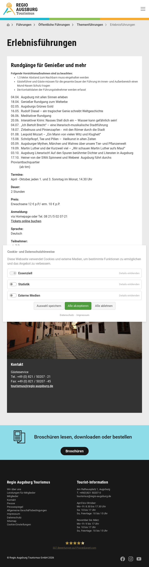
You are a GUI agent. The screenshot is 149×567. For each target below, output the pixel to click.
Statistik (24, 284)
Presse (11, 503)
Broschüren (75, 451)
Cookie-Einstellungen (19, 524)
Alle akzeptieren (78, 306)
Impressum (13, 513)
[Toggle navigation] (143, 9)
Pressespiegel (15, 506)
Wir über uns (14, 489)
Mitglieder (12, 496)
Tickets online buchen (26, 221)
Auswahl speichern (49, 306)
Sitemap (11, 521)
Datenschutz (14, 517)
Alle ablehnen (104, 306)
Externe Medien (29, 295)
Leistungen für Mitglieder (21, 492)
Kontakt (11, 499)
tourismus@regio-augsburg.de (32, 386)
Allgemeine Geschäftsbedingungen (27, 510)
